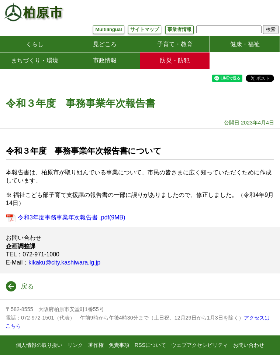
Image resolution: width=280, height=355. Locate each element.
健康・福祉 (245, 44)
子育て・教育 (175, 44)
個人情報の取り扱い (39, 345)
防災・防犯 (175, 60)
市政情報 (105, 60)
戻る (27, 286)
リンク (75, 345)
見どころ (105, 44)
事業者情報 (179, 29)
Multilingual (108, 29)
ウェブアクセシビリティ (199, 345)
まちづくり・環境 (34, 60)
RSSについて (150, 345)
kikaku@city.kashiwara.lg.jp (64, 262)
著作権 (96, 345)
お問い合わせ (248, 345)
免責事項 (119, 345)
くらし (35, 44)
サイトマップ (144, 29)
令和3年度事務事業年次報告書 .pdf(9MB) (71, 217)
